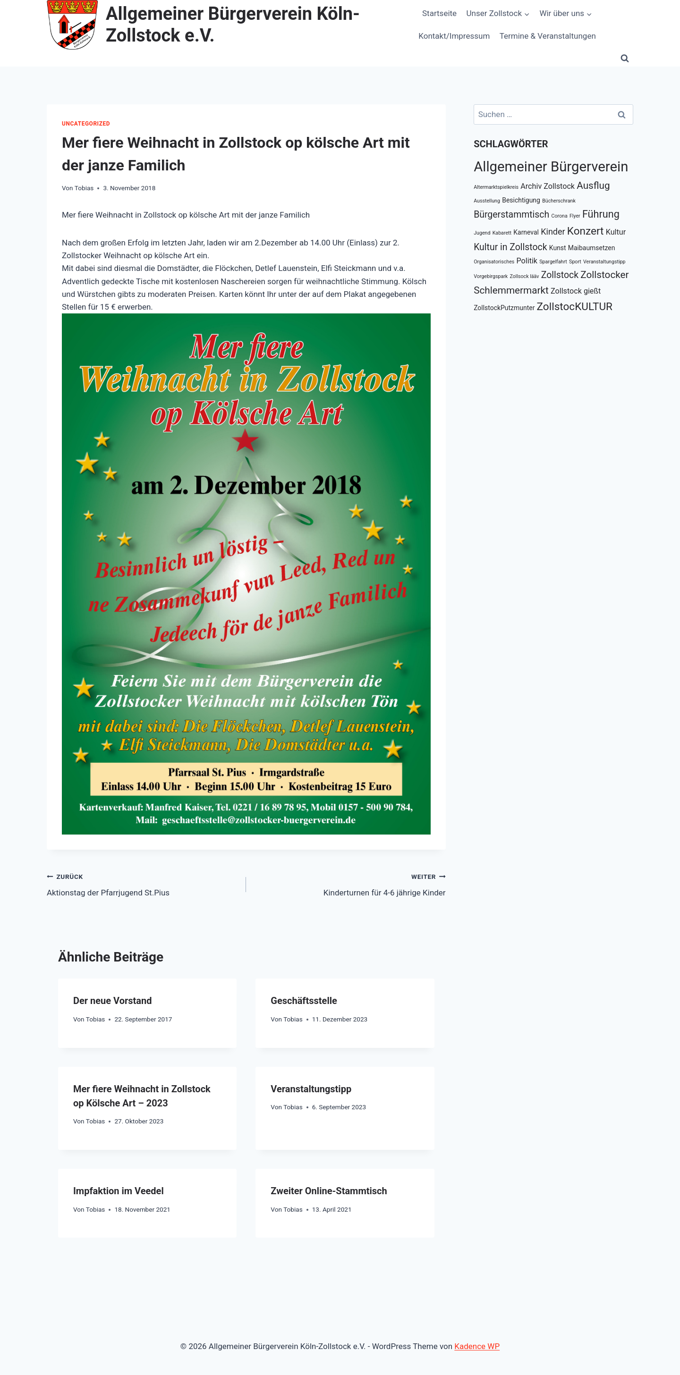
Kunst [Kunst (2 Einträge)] (557, 248)
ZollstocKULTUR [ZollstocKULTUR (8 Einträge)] (574, 306)
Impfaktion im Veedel (118, 1191)
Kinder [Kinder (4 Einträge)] (553, 231)
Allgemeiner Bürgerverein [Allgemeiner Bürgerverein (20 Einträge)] (551, 167)
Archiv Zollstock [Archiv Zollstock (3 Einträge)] (547, 186)
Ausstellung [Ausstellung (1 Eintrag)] (487, 201)
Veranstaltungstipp (311, 1089)
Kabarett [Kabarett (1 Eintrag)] (502, 233)
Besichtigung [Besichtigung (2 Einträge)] (521, 200)
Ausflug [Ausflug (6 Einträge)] (593, 185)
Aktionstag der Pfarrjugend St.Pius (142, 884)
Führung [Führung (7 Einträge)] (601, 214)
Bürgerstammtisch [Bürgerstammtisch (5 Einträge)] (511, 214)
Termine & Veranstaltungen (548, 36)
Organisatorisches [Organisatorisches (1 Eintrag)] (494, 262)
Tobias (84, 188)
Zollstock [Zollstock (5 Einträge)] (559, 275)
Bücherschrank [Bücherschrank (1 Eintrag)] (559, 201)
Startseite (439, 13)
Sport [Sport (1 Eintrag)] (575, 262)
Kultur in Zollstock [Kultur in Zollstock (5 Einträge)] (510, 247)
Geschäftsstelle (304, 1000)
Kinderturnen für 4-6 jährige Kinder (349, 884)
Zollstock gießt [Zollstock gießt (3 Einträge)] (576, 291)
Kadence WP (477, 1346)
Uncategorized (86, 123)
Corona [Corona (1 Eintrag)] (559, 216)
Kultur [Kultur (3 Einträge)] (616, 232)
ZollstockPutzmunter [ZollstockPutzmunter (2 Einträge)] (504, 308)
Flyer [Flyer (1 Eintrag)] (575, 216)
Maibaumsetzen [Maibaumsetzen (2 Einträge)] (591, 248)
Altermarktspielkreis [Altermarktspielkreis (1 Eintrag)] (496, 187)
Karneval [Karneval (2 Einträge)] (526, 232)
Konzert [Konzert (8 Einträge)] (585, 231)
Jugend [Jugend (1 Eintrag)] (482, 233)
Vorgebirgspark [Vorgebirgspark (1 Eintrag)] (491, 276)
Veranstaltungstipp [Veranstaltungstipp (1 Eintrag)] (604, 262)
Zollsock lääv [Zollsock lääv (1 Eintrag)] (524, 276)
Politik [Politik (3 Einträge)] (527, 260)
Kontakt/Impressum (454, 36)
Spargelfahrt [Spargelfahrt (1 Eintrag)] (553, 262)
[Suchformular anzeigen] (624, 58)
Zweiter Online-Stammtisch (329, 1191)
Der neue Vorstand (112, 1000)
